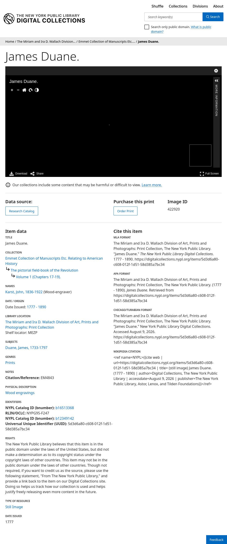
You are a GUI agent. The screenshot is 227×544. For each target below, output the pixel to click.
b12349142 (64, 418)
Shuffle (158, 6)
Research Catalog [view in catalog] (21, 211)
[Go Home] (24, 90)
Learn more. (152, 184)
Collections (178, 6)
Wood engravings (20, 392)
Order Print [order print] (125, 211)
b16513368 (64, 407)
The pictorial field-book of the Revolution (44, 270)
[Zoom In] (12, 90)
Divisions (200, 6)
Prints (10, 362)
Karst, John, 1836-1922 (24, 291)
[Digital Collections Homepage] (44, 18)
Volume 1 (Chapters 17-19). (38, 276)
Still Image (14, 506)
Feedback (216, 540)
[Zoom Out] (18, 90)
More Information (216, 86)
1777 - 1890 (36, 307)
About (218, 6)
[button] (216, 81)
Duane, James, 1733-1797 (26, 347)
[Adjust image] (37, 90)
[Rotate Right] (30, 90)
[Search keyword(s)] (173, 16)
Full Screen (209, 173)
